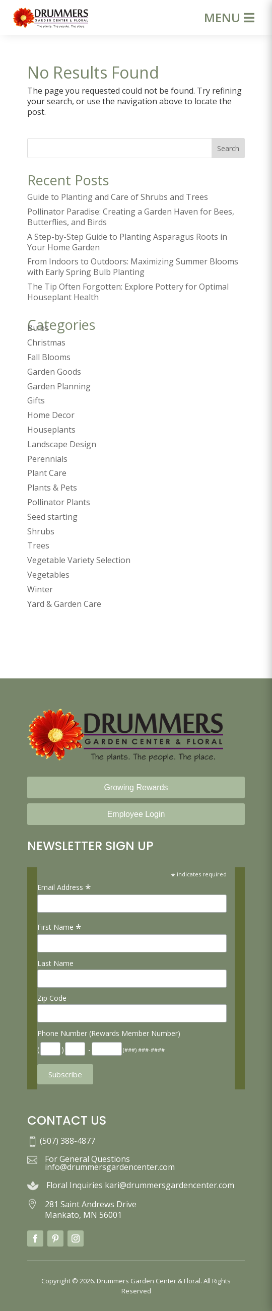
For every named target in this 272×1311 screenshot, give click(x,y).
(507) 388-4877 (67, 1140)
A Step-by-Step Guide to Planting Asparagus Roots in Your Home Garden (127, 242)
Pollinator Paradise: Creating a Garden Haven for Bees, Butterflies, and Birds (130, 217)
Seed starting (52, 516)
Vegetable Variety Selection (78, 560)
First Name (59, 927)
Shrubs (40, 531)
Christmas (46, 342)
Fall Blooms (49, 357)
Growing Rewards (136, 787)
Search (228, 148)
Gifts (36, 400)
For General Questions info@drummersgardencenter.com (110, 1162)
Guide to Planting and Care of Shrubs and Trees (117, 196)
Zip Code (51, 998)
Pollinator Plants (58, 502)
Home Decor (51, 415)
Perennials (47, 458)
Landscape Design (61, 444)
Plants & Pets (52, 487)
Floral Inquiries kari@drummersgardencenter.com (140, 1185)
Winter (40, 589)
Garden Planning (59, 386)
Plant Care (46, 472)
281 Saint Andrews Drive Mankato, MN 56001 (91, 1209)
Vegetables (48, 574)
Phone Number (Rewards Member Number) (108, 1033)
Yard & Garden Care (64, 603)
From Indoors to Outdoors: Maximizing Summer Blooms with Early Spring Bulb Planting (132, 267)
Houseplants (51, 429)
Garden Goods (54, 371)
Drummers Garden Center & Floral (148, 1280)
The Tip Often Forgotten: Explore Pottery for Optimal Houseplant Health (128, 292)
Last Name (55, 963)
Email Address (64, 887)
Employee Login (136, 814)
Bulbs (38, 327)
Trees (38, 545)
